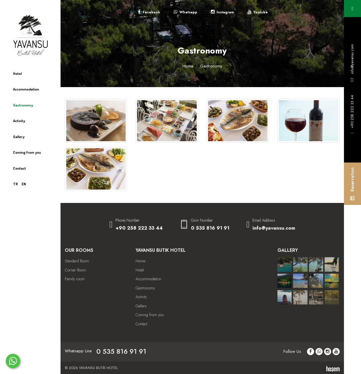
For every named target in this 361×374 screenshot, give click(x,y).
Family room (75, 290)
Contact (19, 168)
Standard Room (77, 273)
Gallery (18, 136)
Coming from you (27, 152)
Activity (19, 120)
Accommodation (26, 89)
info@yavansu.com (352, 59)
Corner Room (75, 281)
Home (187, 66)
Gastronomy (23, 105)
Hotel (17, 73)
